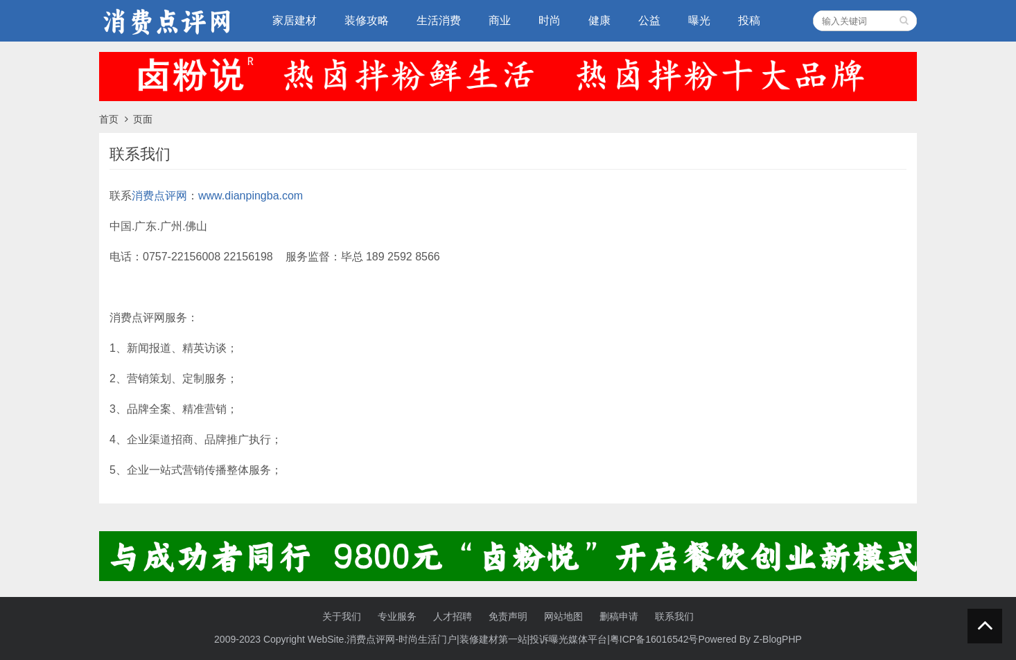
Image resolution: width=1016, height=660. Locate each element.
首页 (109, 119)
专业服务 (397, 616)
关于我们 (341, 616)
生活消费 (439, 20)
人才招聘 (452, 616)
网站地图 (563, 616)
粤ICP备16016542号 (654, 639)
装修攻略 (366, 20)
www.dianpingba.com (250, 196)
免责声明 (508, 616)
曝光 (699, 20)
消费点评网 (159, 196)
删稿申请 (618, 616)
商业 (500, 20)
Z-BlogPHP (777, 639)
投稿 (749, 20)
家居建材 (294, 20)
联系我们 (674, 616)
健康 (599, 20)
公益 (649, 20)
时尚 (549, 20)
